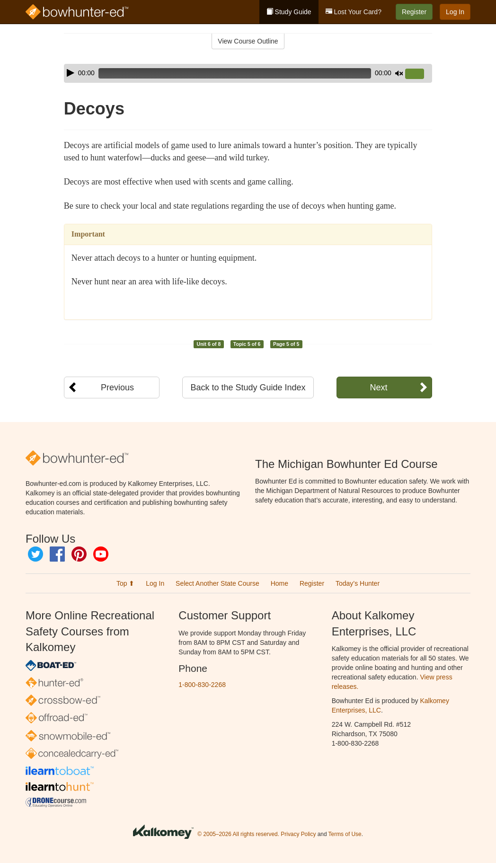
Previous (117, 387)
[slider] (234, 73)
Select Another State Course (217, 583)
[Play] (70, 73)
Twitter (35, 554)
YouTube (100, 554)
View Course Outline (248, 41)
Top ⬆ (125, 583)
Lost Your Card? (353, 12)
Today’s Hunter (358, 583)
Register (414, 12)
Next (378, 387)
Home (279, 583)
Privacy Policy (298, 834)
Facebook (57, 554)
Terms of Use (345, 834)
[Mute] (399, 73)
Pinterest (79, 554)
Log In (455, 12)
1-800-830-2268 (202, 684)
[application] (248, 73)
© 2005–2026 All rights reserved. (238, 834)
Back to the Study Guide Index (247, 387)
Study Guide (288, 12)
